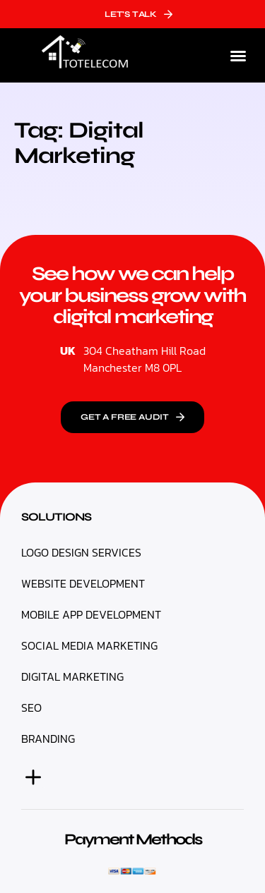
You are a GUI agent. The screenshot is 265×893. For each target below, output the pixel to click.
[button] (238, 55)
